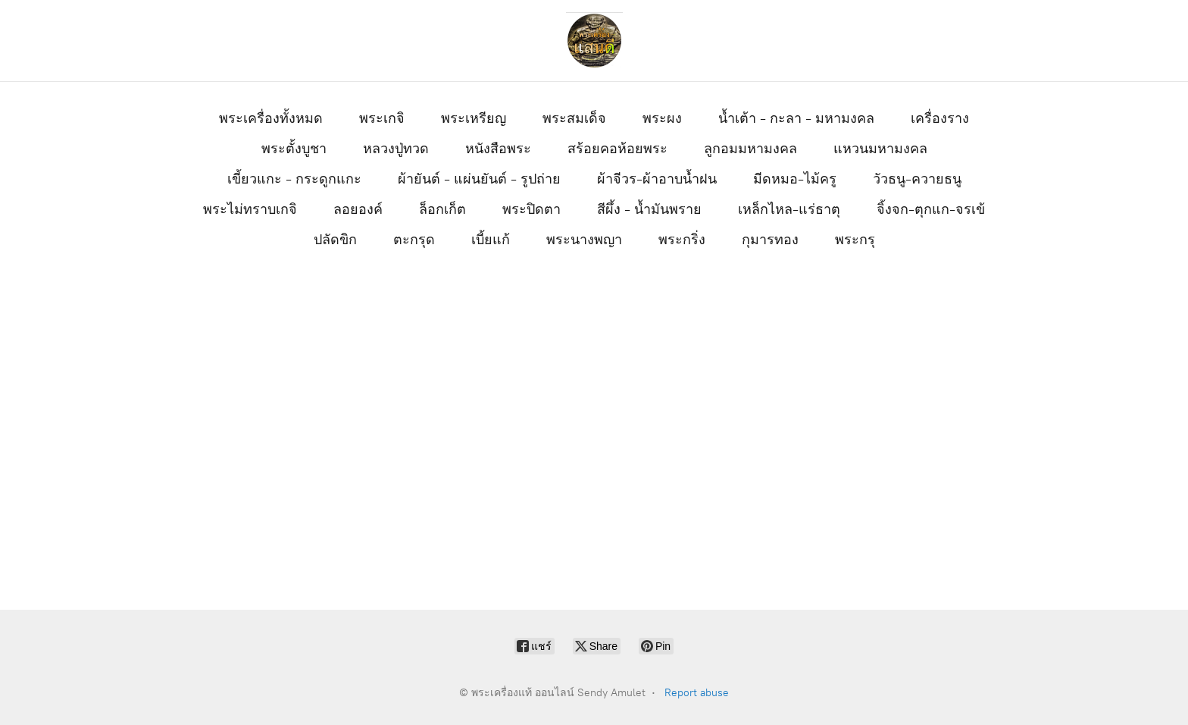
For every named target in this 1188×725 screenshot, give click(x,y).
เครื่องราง (940, 118)
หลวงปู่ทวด (396, 148)
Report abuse (696, 692)
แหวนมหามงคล (880, 148)
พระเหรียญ (473, 118)
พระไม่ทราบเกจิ (250, 209)
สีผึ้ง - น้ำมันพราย (649, 209)
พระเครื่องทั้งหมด (271, 118)
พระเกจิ (382, 118)
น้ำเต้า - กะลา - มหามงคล (796, 118)
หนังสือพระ (498, 148)
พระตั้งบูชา (294, 148)
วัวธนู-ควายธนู (917, 179)
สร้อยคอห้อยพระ (617, 148)
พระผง (662, 118)
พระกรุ (855, 239)
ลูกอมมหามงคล (750, 148)
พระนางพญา (584, 239)
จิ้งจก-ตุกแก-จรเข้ (931, 209)
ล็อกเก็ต (442, 209)
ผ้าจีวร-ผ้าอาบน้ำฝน (657, 179)
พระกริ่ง (681, 239)
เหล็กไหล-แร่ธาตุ (789, 209)
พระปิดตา (531, 209)
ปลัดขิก (335, 239)
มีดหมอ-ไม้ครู (794, 179)
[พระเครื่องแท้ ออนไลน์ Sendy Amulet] (594, 41)
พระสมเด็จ (574, 118)
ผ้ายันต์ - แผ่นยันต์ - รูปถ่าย (479, 179)
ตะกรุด (414, 239)
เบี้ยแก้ (490, 239)
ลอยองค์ (358, 209)
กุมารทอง (770, 239)
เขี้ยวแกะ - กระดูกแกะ (294, 179)
